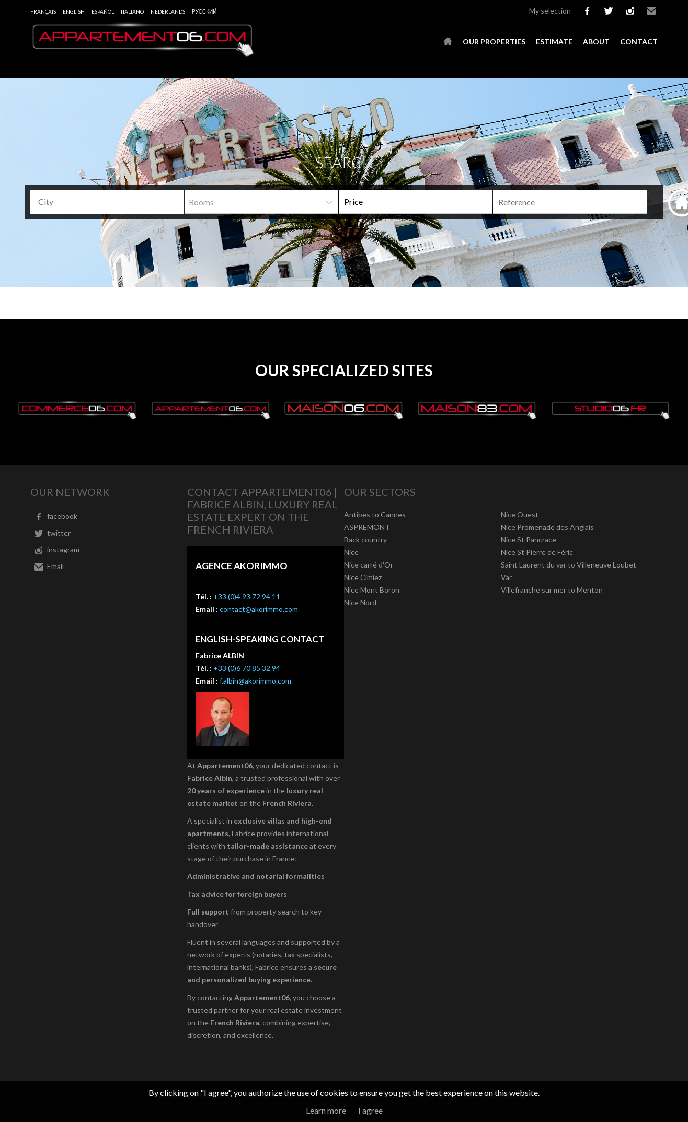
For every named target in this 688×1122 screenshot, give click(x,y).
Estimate (554, 41)
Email (651, 11)
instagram (630, 11)
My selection (550, 10)
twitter (608, 11)
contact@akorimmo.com (259, 609)
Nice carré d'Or (368, 564)
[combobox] (107, 202)
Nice (351, 552)
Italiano (132, 11)
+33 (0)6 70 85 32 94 (246, 668)
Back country (365, 539)
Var (506, 577)
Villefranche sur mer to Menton (552, 589)
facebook (587, 11)
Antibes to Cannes (375, 514)
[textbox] (111, 201)
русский (204, 11)
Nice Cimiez (363, 577)
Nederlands (168, 11)
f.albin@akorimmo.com (255, 680)
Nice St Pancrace (528, 539)
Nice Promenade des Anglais (547, 527)
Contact (639, 41)
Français (43, 11)
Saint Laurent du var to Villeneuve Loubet (568, 564)
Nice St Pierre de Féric (537, 552)
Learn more (326, 1110)
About (596, 41)
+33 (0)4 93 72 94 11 (246, 596)
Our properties (494, 41)
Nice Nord (360, 602)
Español (102, 11)
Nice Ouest (519, 514)
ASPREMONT (367, 527)
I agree (370, 1110)
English (74, 11)
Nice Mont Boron (371, 589)
